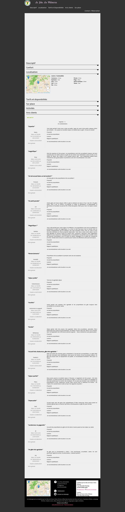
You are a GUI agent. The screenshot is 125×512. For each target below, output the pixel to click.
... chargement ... (38, 84)
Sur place (78, 8)
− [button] (47, 89)
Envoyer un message (63, 494)
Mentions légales (68, 504)
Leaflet (38, 92)
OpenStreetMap (47, 92)
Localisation (42, 8)
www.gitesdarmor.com (57, 504)
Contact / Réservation (92, 11)
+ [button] (47, 87)
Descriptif (33, 8)
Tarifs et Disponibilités (55, 8)
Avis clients (69, 8)
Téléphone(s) (60, 491)
